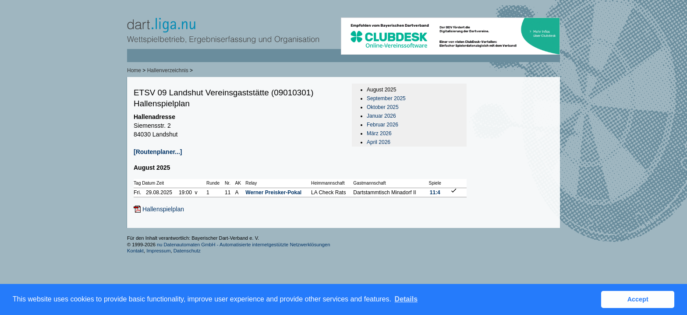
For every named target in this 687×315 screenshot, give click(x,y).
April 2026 (378, 142)
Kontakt (135, 250)
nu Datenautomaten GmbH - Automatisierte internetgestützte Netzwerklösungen (243, 244)
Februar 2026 (382, 125)
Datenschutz (187, 250)
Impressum (158, 250)
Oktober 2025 (383, 107)
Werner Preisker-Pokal (273, 192)
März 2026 (379, 133)
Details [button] (406, 299)
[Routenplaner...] (158, 151)
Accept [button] (637, 299)
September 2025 (386, 98)
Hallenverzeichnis (167, 70)
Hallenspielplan (163, 209)
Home (134, 70)
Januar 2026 (381, 116)
